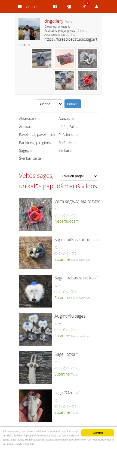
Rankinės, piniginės (35, 142)
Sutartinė (62, 259)
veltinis (32, 6)
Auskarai (26, 126)
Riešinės (66, 142)
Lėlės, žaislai (69, 126)
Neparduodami (66, 221)
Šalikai (64, 150)
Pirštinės (66, 134)
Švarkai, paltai (30, 158)
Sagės (24, 150)
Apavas (64, 118)
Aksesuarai (28, 118)
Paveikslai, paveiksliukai (38, 134)
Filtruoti (73, 104)
